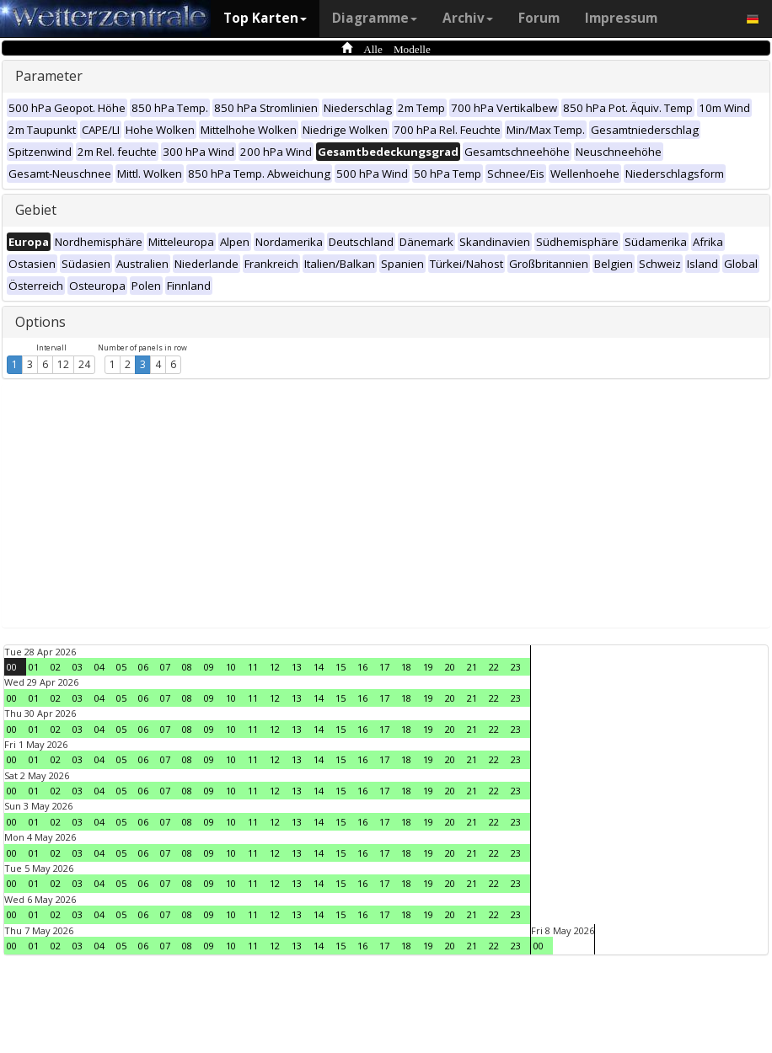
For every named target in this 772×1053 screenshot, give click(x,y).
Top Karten (265, 18)
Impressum (621, 18)
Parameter (49, 76)
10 (231, 666)
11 (253, 666)
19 (428, 666)
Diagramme (374, 18)
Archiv (467, 18)
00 (12, 666)
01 (34, 666)
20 (450, 666)
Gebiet (35, 209)
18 (406, 666)
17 (384, 666)
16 (362, 666)
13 (297, 666)
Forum (539, 18)
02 (56, 666)
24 (84, 364)
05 (121, 666)
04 (99, 666)
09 (209, 666)
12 (63, 364)
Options (40, 322)
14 (319, 666)
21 (472, 666)
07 (165, 666)
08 (187, 666)
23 (516, 666)
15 (340, 666)
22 (494, 666)
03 (77, 666)
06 (143, 666)
